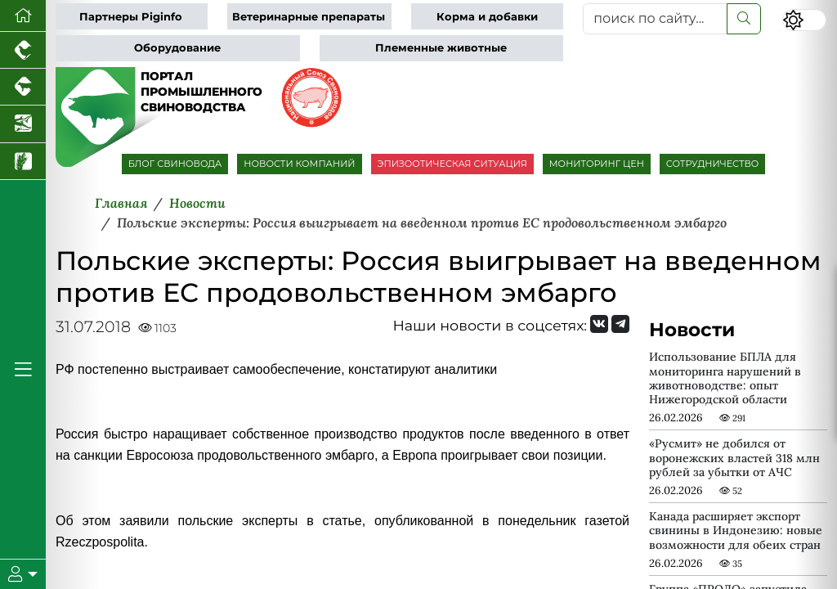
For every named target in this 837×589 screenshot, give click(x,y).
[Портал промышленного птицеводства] (23, 50)
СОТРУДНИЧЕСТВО (712, 163)
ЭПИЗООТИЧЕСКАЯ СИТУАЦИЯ (452, 163)
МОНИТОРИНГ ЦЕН (596, 163)
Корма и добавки (487, 17)
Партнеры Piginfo (130, 17)
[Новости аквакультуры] (23, 124)
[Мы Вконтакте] (599, 324)
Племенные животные (441, 48)
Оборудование (177, 48)
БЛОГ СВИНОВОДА (175, 163)
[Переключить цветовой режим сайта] (804, 20)
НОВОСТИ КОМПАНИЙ (299, 163)
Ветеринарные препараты (308, 17)
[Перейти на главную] (23, 16)
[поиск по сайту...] (655, 18)
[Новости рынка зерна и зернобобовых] (23, 161)
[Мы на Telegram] (620, 324)
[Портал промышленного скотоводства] (23, 87)
